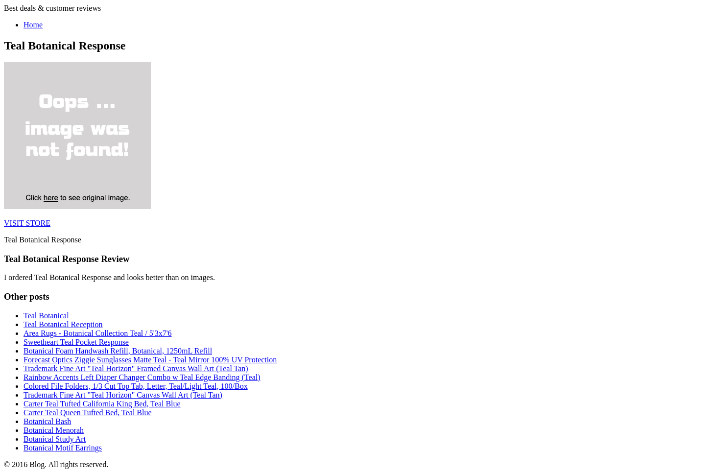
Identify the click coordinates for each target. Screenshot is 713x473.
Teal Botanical (46, 315)
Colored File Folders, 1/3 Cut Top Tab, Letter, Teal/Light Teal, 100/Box (136, 386)
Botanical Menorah (54, 430)
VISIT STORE (27, 223)
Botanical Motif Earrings (63, 448)
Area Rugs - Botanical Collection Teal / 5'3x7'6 (98, 333)
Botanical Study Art (55, 439)
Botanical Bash (47, 421)
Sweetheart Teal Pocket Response (76, 342)
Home (33, 25)
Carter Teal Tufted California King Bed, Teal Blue (102, 404)
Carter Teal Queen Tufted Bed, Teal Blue (88, 412)
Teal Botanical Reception (63, 324)
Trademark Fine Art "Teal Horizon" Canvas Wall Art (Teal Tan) (123, 395)
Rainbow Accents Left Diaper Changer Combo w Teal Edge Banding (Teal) (142, 377)
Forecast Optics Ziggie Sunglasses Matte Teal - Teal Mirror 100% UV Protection (150, 359)
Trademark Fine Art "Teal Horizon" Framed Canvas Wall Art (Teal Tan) (136, 368)
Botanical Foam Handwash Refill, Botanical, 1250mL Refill (118, 351)
